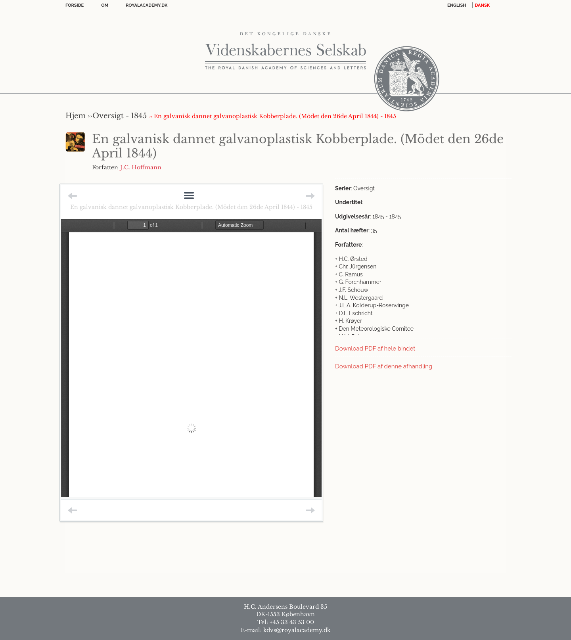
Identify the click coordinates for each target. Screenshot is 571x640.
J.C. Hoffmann (140, 167)
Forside (74, 5)
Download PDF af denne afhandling (383, 366)
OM (104, 5)
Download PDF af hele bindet (375, 348)
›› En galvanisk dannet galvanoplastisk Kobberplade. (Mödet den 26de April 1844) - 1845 (272, 116)
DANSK (482, 5)
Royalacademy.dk (146, 5)
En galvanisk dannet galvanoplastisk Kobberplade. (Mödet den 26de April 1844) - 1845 (191, 207)
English (456, 5)
